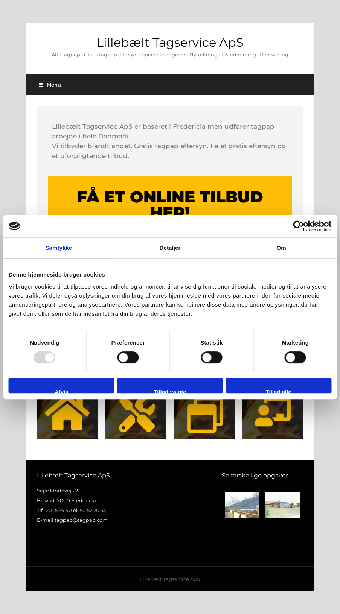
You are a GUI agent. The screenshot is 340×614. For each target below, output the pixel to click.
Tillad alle (278, 391)
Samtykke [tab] (58, 248)
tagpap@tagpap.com (81, 520)
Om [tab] (281, 248)
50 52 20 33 (93, 510)
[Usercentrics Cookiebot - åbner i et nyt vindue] (298, 226)
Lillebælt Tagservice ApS (170, 42)
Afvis (62, 391)
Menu (50, 85)
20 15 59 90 (59, 510)
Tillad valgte (170, 391)
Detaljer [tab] (170, 248)
